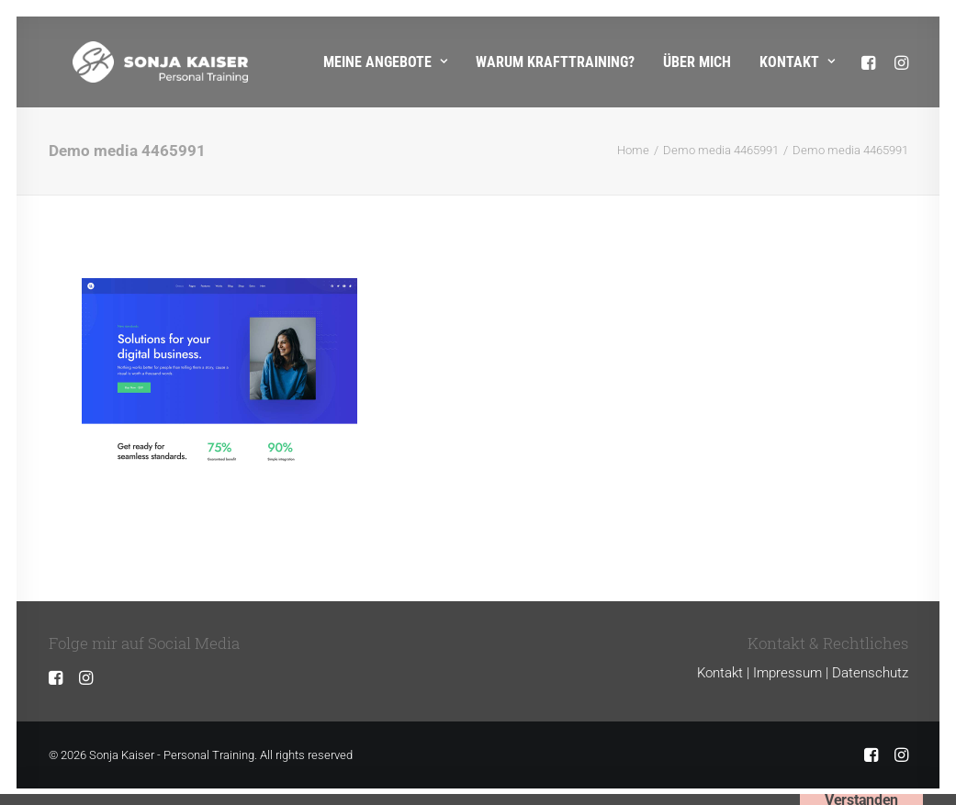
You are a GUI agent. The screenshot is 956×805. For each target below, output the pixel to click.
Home (633, 150)
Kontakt (797, 62)
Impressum (787, 673)
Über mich (697, 62)
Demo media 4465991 (721, 150)
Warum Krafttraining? (555, 62)
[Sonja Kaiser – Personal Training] (136, 62)
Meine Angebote (385, 62)
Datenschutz (870, 673)
